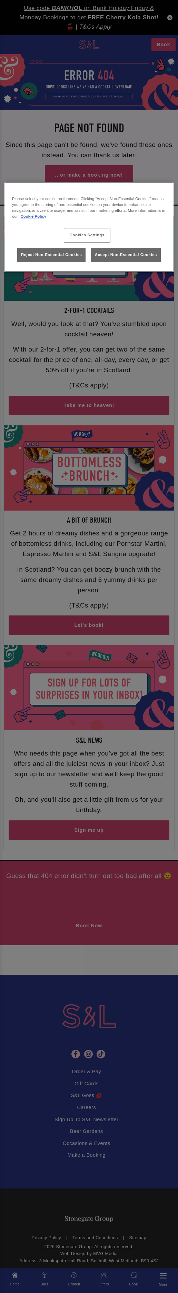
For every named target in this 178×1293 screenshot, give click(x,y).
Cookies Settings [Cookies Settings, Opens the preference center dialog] (87, 235)
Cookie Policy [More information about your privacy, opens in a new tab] (34, 216)
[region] (89, 227)
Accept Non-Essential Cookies (126, 255)
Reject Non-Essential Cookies (51, 255)
